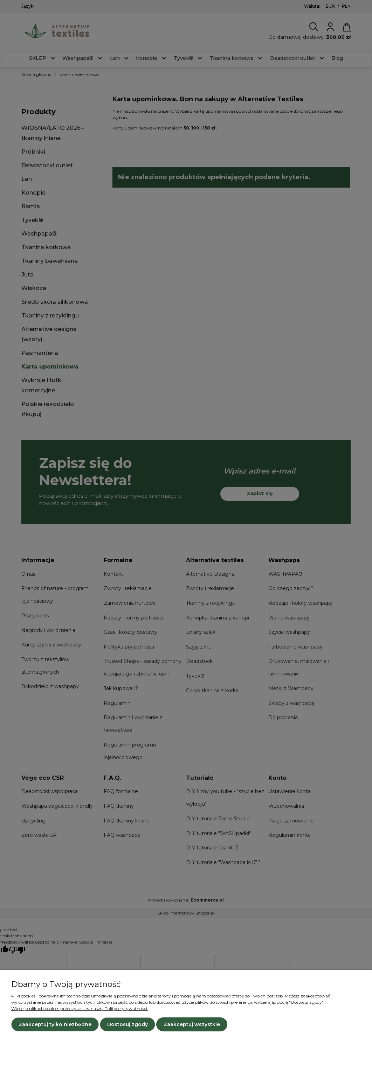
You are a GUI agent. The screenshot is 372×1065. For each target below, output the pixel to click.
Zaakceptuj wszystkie (192, 1024)
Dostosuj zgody (127, 1024)
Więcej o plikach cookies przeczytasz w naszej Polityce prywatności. (79, 1008)
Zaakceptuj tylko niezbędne (55, 1024)
